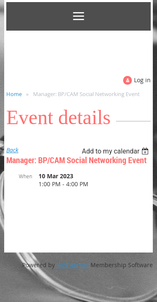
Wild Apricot (73, 265)
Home (14, 94)
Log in (142, 80)
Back (12, 150)
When (25, 176)
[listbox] (116, 151)
